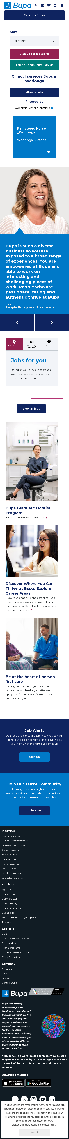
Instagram (33, 1099)
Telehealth (7, 922)
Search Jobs (34, 15)
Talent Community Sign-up (34, 65)
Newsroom (7, 978)
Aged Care (7, 889)
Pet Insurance (9, 868)
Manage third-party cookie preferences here (34, 1124)
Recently (31, 347)
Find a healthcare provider (15, 938)
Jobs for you (14, 346)
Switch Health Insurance (15, 840)
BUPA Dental (9, 894)
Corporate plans (10, 849)
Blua (4, 933)
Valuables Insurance (12, 877)
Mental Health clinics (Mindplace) (19, 917)
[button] (48, 152)
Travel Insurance (10, 854)
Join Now (34, 810)
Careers (6, 973)
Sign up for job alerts (34, 54)
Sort (13, 32)
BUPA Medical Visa (12, 908)
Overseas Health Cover (14, 845)
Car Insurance (9, 859)
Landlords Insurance (12, 873)
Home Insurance (10, 863)
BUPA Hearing (9, 903)
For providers (9, 943)
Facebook (15, 1099)
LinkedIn (52, 1099)
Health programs (11, 947)
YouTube (42, 1099)
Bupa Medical (9, 912)
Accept (34, 1132)
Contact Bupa (9, 982)
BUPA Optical (9, 898)
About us (7, 969)
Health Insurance (11, 835)
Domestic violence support (16, 952)
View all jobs (31, 408)
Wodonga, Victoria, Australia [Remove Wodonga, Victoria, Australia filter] (32, 108)
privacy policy (44, 1120)
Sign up (34, 757)
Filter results (34, 92)
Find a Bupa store (11, 957)
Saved (49, 346)
